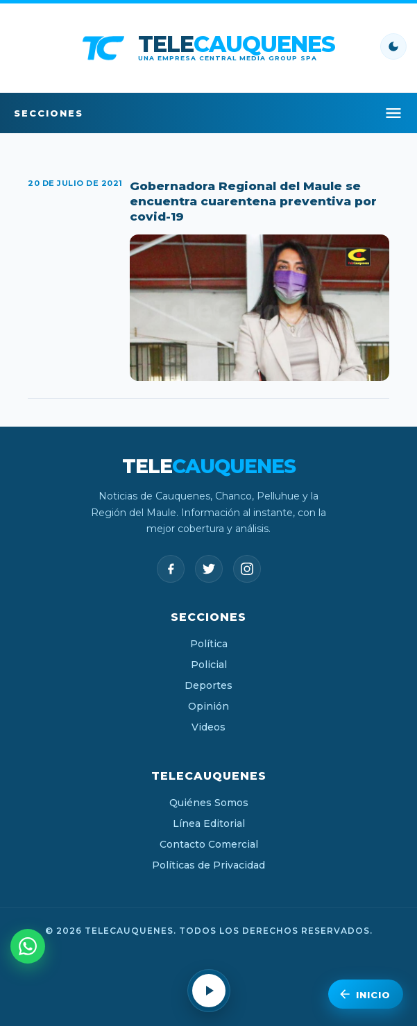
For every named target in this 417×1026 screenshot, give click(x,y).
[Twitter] (209, 569)
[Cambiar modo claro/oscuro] (393, 46)
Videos (208, 727)
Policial (209, 664)
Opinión (208, 706)
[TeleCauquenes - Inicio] (208, 48)
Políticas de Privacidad (208, 865)
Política (209, 644)
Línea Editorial (209, 823)
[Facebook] (171, 569)
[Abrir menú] (393, 113)
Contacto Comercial (209, 844)
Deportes (208, 685)
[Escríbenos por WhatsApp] (27, 946)
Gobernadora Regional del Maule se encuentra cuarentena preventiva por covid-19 (253, 201)
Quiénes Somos (208, 802)
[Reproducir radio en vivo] (208, 990)
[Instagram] (247, 569)
